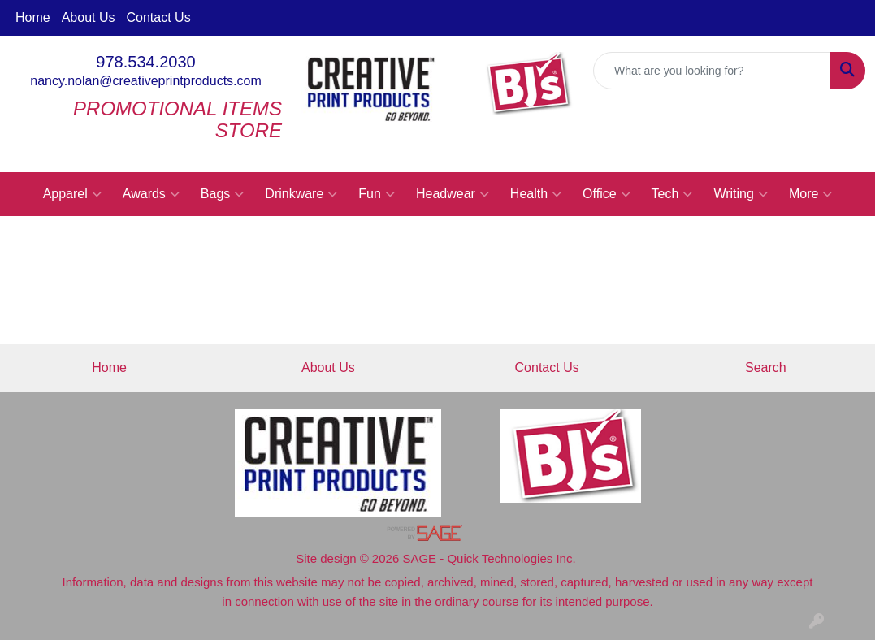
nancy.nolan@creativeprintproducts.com (146, 81)
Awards (151, 194)
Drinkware (301, 194)
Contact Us (159, 17)
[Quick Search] (712, 70)
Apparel (72, 194)
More (810, 194)
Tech (672, 194)
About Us (88, 17)
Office (606, 194)
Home (32, 17)
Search (765, 367)
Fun (376, 194)
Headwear (452, 194)
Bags (222, 194)
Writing (740, 194)
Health (535, 194)
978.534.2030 (145, 62)
